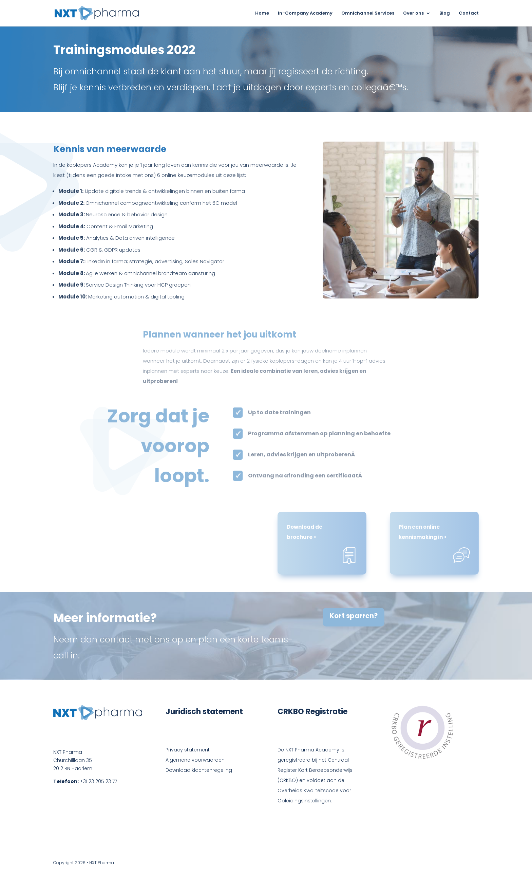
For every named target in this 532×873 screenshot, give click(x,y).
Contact (469, 13)
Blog (444, 13)
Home (262, 13)
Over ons (413, 13)
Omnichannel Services (367, 13)
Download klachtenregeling (199, 770)
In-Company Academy (305, 13)
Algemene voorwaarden (195, 760)
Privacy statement (188, 749)
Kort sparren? (353, 615)
